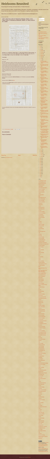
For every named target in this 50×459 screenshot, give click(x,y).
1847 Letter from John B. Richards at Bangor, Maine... (44, 108)
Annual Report (41, 186)
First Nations (40, 227)
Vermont (40, 416)
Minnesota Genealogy (42, 309)
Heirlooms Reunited (15, 3)
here (14, 80)
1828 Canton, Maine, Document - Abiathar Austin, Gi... (43, 85)
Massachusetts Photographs (42, 298)
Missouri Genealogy (41, 313)
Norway (40, 336)
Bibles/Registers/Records (42, 197)
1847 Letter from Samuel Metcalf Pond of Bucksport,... (44, 123)
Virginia (40, 419)
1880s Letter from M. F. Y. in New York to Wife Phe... (44, 127)
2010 (40, 173)
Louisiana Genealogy (42, 265)
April (41, 151)
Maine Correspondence (42, 276)
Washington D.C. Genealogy (43, 426)
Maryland (40, 292)
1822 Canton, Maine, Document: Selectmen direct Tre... (43, 95)
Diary (39, 220)
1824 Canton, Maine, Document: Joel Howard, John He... (44, 78)
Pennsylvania (40, 351)
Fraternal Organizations (42, 231)
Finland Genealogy (41, 225)
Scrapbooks (40, 388)
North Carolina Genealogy (42, 333)
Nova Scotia (40, 337)
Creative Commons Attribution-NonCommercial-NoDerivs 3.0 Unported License (43, 445)
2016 (40, 164)
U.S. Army (40, 409)
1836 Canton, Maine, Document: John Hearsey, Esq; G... (44, 68)
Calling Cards (40, 204)
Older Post (35, 155)
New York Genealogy (42, 330)
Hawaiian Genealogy (42, 245)
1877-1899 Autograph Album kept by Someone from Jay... (44, 144)
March (42, 153)
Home (19, 155)
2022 (40, 47)
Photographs (40, 357)
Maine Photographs (41, 283)
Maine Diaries (41, 277)
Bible (39, 196)
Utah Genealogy (41, 415)
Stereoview (40, 392)
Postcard (40, 361)
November (42, 52)
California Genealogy (42, 201)
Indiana (40, 251)
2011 (40, 172)
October (42, 53)
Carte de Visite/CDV (41, 207)
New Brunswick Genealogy (42, 320)
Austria (40, 193)
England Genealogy (41, 224)
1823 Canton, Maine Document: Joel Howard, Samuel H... (44, 88)
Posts (40, 18)
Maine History (41, 281)
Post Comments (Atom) (8, 157)
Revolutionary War (41, 374)
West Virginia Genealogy (42, 430)
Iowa (39, 255)
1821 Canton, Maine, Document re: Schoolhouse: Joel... (43, 98)
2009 (40, 175)
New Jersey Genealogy (42, 326)
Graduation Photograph (42, 239)
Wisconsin (40, 433)
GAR (39, 232)
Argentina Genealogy (42, 189)
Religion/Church (41, 371)
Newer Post (3, 155)
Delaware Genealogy (42, 217)
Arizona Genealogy (41, 190)
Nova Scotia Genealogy (42, 339)
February (42, 154)
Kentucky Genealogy (42, 262)
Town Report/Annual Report (43, 406)
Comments (41, 20)
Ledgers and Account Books (43, 263)
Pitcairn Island (41, 358)
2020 (40, 158)
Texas (39, 401)
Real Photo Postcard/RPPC (42, 370)
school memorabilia (41, 384)
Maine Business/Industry (42, 274)
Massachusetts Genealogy (42, 296)
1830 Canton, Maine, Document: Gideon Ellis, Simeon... (44, 82)
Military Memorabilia (42, 306)
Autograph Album (41, 194)
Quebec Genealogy (41, 367)
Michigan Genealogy (42, 305)
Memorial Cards (41, 302)
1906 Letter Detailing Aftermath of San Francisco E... (43, 140)
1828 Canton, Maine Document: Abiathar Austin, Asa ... (43, 75)
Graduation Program (41, 241)
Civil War (40, 210)
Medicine (40, 299)
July (41, 58)
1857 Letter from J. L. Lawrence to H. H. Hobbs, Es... (44, 113)
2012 (40, 170)
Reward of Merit (41, 375)
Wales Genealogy (41, 422)
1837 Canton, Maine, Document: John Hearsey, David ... (44, 62)
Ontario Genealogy (41, 346)
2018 (40, 161)
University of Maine (41, 413)
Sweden (40, 395)
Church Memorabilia (42, 208)
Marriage (40, 289)
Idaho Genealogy (41, 246)
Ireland (40, 258)
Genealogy (40, 234)
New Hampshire (41, 322)
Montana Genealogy (41, 315)
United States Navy (41, 412)
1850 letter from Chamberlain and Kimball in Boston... (44, 120)
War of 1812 (40, 423)
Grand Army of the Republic (43, 242)
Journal (40, 259)
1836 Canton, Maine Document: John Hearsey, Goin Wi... (44, 72)
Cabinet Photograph (41, 200)
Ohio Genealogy (41, 343)
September (42, 55)
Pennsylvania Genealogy (42, 353)
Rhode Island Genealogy (42, 378)
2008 (40, 176)
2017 (40, 162)
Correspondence (41, 214)
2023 (40, 46)
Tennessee (40, 398)
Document (40, 221)
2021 (40, 49)
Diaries (40, 218)
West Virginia (40, 429)
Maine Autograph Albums (42, 273)
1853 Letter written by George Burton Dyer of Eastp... (44, 147)
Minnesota (40, 308)
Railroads (40, 368)
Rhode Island (40, 377)
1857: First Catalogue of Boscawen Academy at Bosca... (43, 104)
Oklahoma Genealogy (42, 344)
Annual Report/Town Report (43, 187)
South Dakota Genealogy (42, 391)
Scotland (40, 385)
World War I (40, 438)
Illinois (40, 248)
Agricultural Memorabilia (42, 183)
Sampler (40, 381)
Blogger (29, 457)
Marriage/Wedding (41, 291)
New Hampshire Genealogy (42, 323)
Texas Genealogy (41, 402)
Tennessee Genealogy (42, 399)
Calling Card (40, 203)
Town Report (40, 405)
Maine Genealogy (41, 280)
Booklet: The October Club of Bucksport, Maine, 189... (44, 137)
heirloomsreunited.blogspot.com (43, 448)
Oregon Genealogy (41, 347)
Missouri (40, 312)
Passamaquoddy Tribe (42, 350)
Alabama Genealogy (41, 184)
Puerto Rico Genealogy (42, 364)
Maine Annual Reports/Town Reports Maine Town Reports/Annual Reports (43, 271)
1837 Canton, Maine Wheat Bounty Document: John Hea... (44, 65)
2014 (40, 167)
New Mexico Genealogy (42, 327)
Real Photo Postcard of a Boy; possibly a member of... (44, 117)
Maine (39, 266)
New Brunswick (41, 319)
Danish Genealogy (41, 215)
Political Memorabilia (42, 360)
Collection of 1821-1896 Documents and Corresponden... (43, 101)
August (42, 56)
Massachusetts (41, 295)
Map (39, 288)
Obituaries (40, 340)
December (42, 50)
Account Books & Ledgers (42, 180)
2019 (40, 159)
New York (40, 329)
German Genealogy (41, 238)
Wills (39, 432)
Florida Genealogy (41, 228)
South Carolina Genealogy (42, 389)
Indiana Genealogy (41, 252)
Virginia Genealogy (41, 420)
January (42, 156)
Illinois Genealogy (41, 249)
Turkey (40, 408)
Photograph (40, 354)
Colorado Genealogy (41, 211)
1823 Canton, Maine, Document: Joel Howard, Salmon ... (44, 91)
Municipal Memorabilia (42, 316)
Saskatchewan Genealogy (42, 382)
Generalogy (40, 235)
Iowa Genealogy (41, 256)
